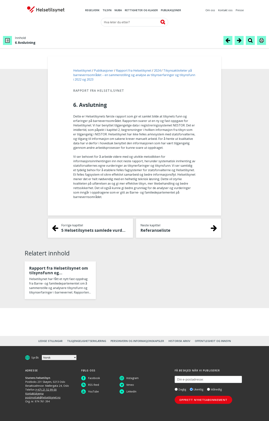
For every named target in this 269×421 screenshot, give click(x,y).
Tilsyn (107, 10)
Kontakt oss (225, 10)
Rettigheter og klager (141, 10)
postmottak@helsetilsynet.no (43, 397)
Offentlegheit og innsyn (213, 341)
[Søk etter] (134, 22)
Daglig (180, 389)
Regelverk (92, 10)
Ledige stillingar (50, 341)
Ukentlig (196, 389)
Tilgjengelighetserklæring (86, 341)
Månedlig (214, 389)
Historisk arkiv (179, 341)
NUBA (118, 10)
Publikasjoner (171, 10)
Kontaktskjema (34, 393)
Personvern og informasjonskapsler (137, 341)
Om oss (210, 10)
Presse (240, 10)
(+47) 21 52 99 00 (46, 389)
